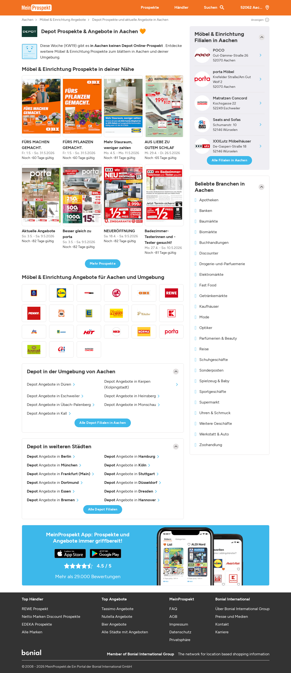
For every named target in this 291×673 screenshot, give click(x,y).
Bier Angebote (114, 624)
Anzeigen (260, 19)
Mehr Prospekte (103, 264)
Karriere (222, 632)
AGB (173, 616)
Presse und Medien (231, 616)
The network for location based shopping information (223, 654)
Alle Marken (32, 632)
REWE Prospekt (35, 608)
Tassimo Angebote (118, 608)
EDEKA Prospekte (37, 624)
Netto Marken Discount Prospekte (51, 616)
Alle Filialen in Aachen (229, 160)
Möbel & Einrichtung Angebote (63, 20)
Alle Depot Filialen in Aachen (102, 423)
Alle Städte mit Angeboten (125, 632)
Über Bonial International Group (242, 608)
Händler (181, 7)
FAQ (173, 608)
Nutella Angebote (117, 616)
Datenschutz (180, 632)
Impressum (178, 624)
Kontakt (222, 624)
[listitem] (41, 117)
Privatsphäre (179, 639)
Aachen (27, 20)
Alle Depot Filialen (103, 509)
